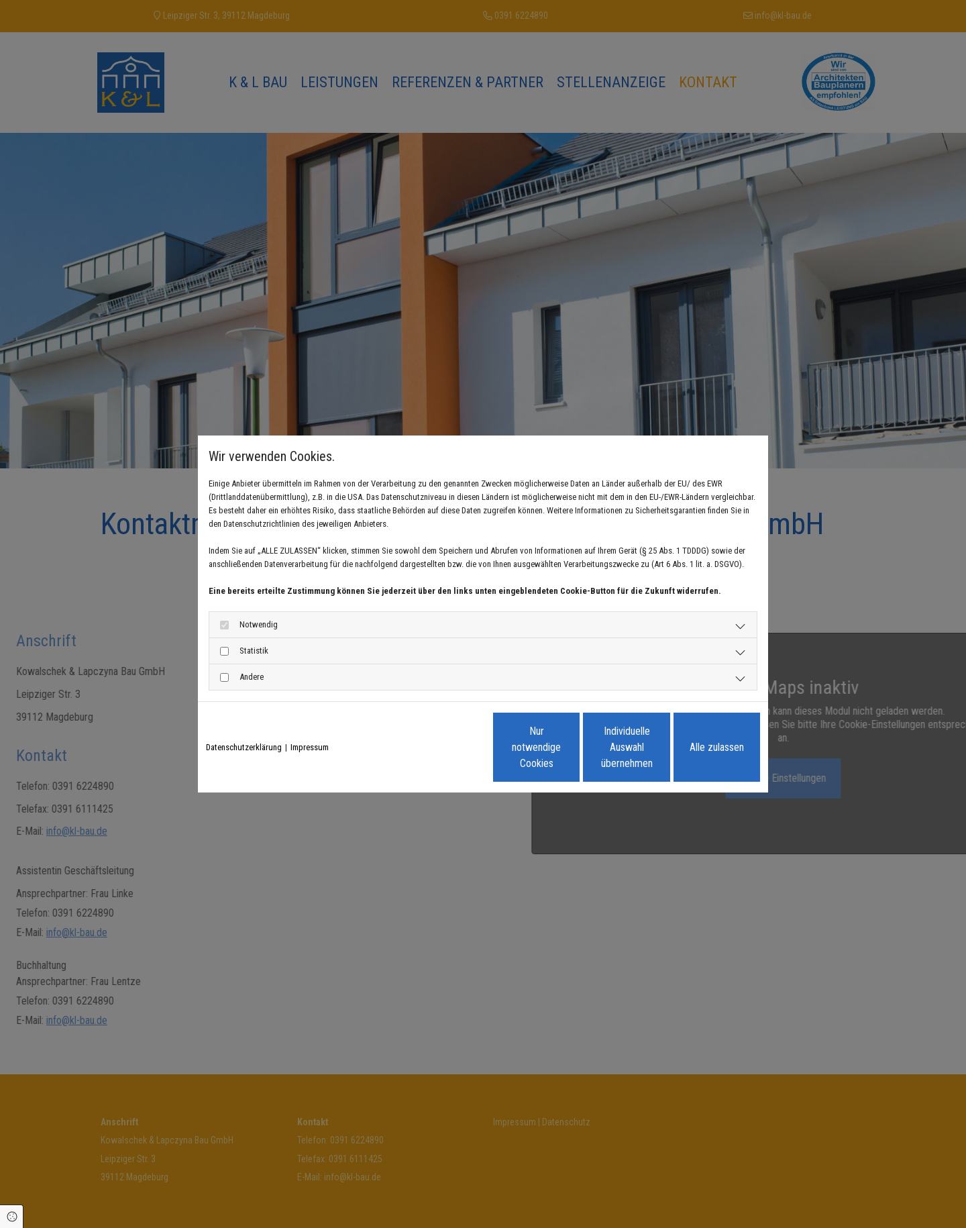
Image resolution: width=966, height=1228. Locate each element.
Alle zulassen (698, 747)
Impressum (309, 747)
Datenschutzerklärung (244, 747)
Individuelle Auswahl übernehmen (570, 747)
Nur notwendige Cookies (443, 747)
